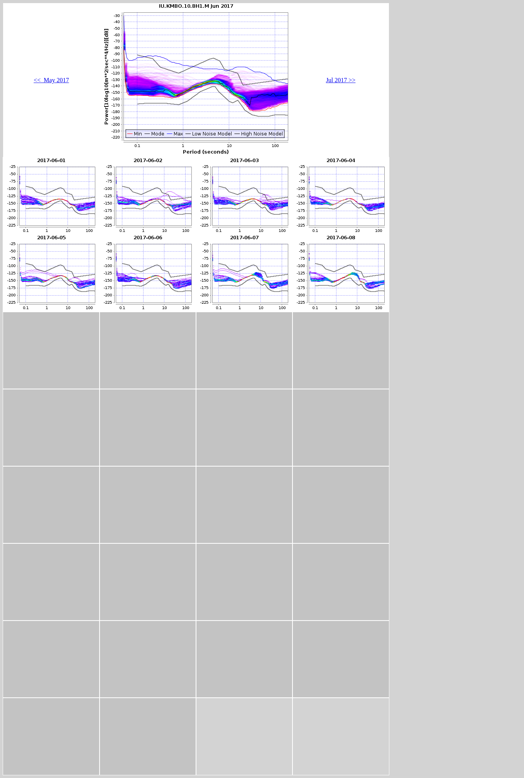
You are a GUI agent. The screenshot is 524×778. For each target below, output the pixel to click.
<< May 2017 (51, 80)
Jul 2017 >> (341, 80)
